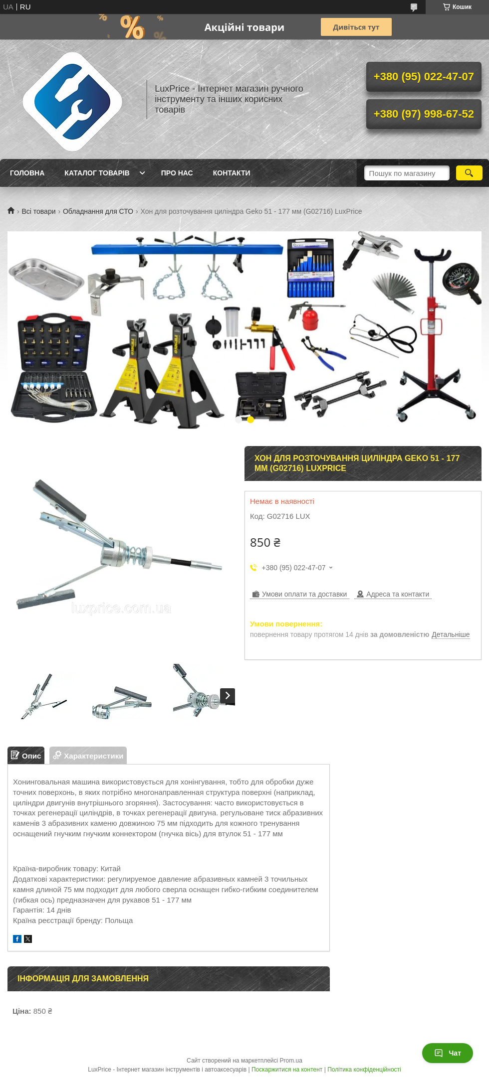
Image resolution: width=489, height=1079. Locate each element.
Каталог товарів (96, 173)
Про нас (177, 173)
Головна (27, 173)
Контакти (231, 173)
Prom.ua (291, 1060)
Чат (447, 1053)
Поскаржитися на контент (286, 1069)
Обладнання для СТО (98, 211)
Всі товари (38, 211)
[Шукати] (469, 172)
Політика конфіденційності (364, 1069)
